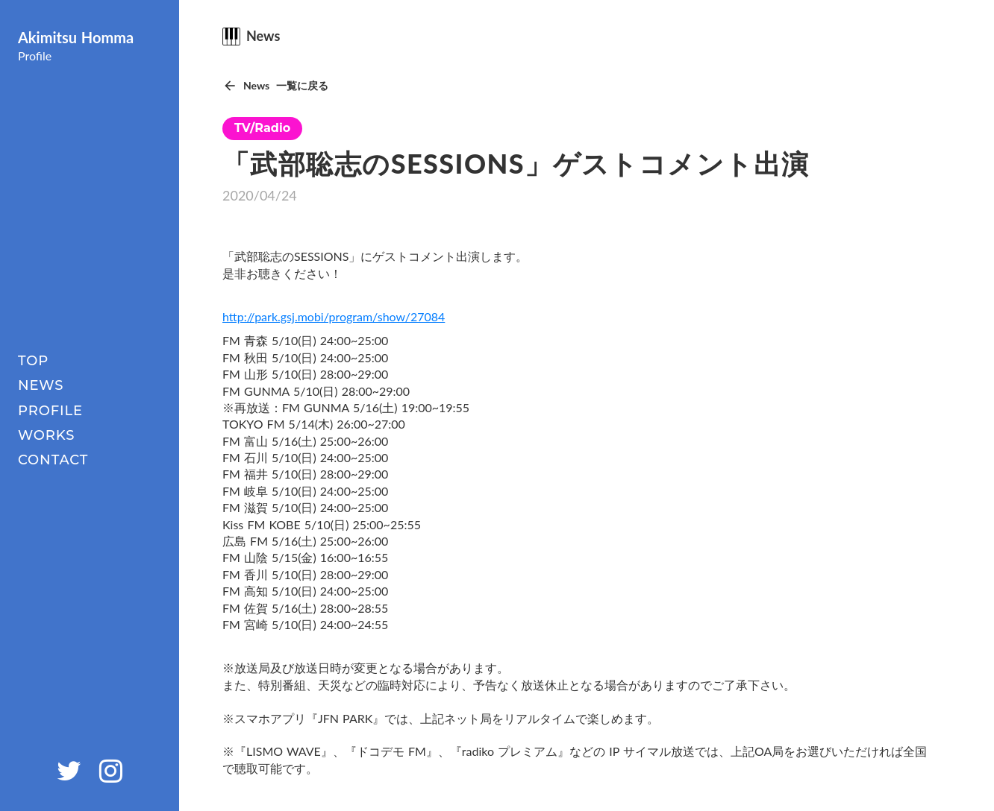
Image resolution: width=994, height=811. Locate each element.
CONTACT (53, 460)
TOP (33, 361)
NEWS (40, 385)
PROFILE (50, 411)
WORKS (46, 435)
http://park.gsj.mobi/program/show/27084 (333, 316)
